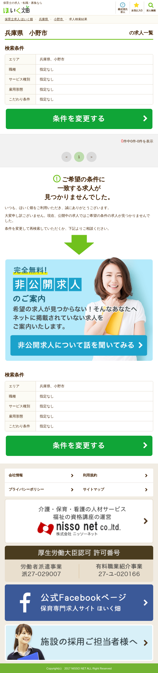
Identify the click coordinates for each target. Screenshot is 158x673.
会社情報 (16, 475)
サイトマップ (93, 489)
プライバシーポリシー (26, 489)
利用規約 (90, 475)
